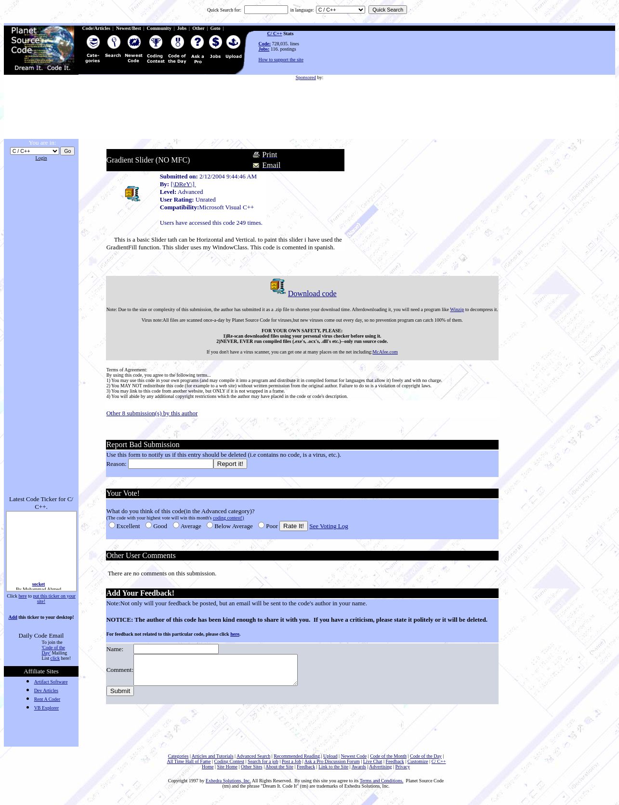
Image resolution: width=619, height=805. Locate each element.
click (55, 658)
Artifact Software (51, 681)
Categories (178, 761)
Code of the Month (388, 761)
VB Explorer (46, 707)
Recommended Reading (297, 761)
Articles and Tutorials (213, 761)
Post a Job (292, 767)
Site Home (227, 772)
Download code (301, 293)
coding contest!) (227, 517)
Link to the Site (333, 772)
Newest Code (354, 761)
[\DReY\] (182, 184)
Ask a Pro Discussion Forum (332, 767)
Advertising (380, 772)
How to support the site (281, 59)
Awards (359, 772)
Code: (265, 43)
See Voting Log (328, 526)
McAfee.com (384, 352)
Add (12, 617)
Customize (418, 767)
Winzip (456, 309)
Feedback (394, 767)
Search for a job (263, 767)
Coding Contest (229, 767)
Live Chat (372, 767)
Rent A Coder (47, 699)
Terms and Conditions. (382, 786)
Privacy (402, 772)
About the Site (279, 772)
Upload (330, 761)
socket (38, 586)
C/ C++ (274, 33)
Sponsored (306, 77)
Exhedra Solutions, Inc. (228, 786)
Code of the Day (426, 761)
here (22, 596)
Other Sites (252, 772)
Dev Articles (46, 690)
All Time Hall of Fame (189, 767)
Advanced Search (253, 761)
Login (41, 158)
